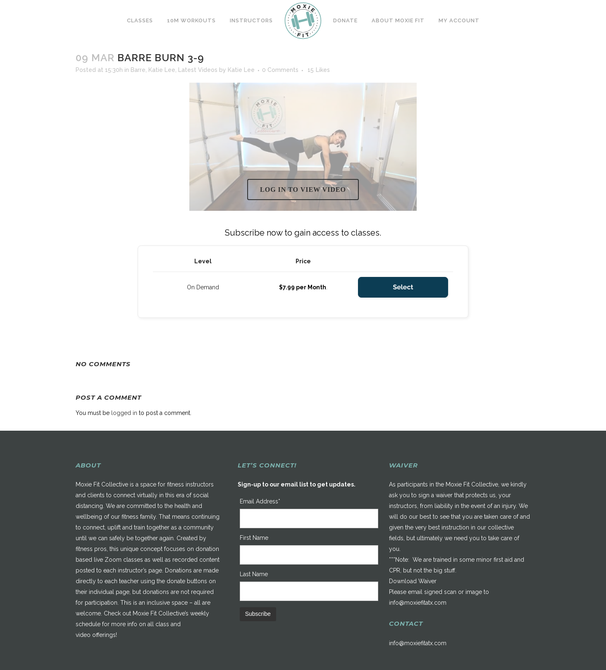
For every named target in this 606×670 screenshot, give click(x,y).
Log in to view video (303, 189)
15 (319, 70)
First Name (254, 537)
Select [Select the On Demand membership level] (403, 287)
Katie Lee (161, 70)
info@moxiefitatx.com (417, 602)
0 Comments (280, 70)
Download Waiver (413, 581)
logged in (124, 413)
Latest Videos (197, 70)
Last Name (254, 574)
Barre (138, 70)
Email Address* (260, 501)
